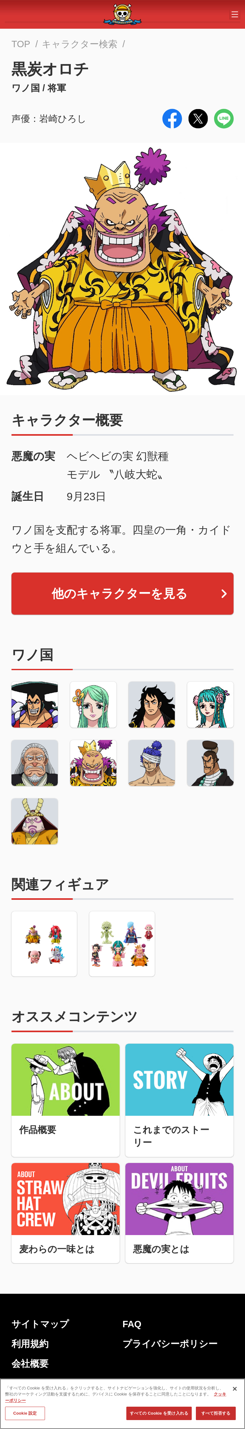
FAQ (131, 1324)
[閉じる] (235, 1391)
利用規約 (29, 1344)
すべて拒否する (216, 1415)
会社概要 (29, 1364)
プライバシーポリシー (170, 1344)
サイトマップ (40, 1324)
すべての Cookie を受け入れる (159, 1415)
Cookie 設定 (25, 1415)
